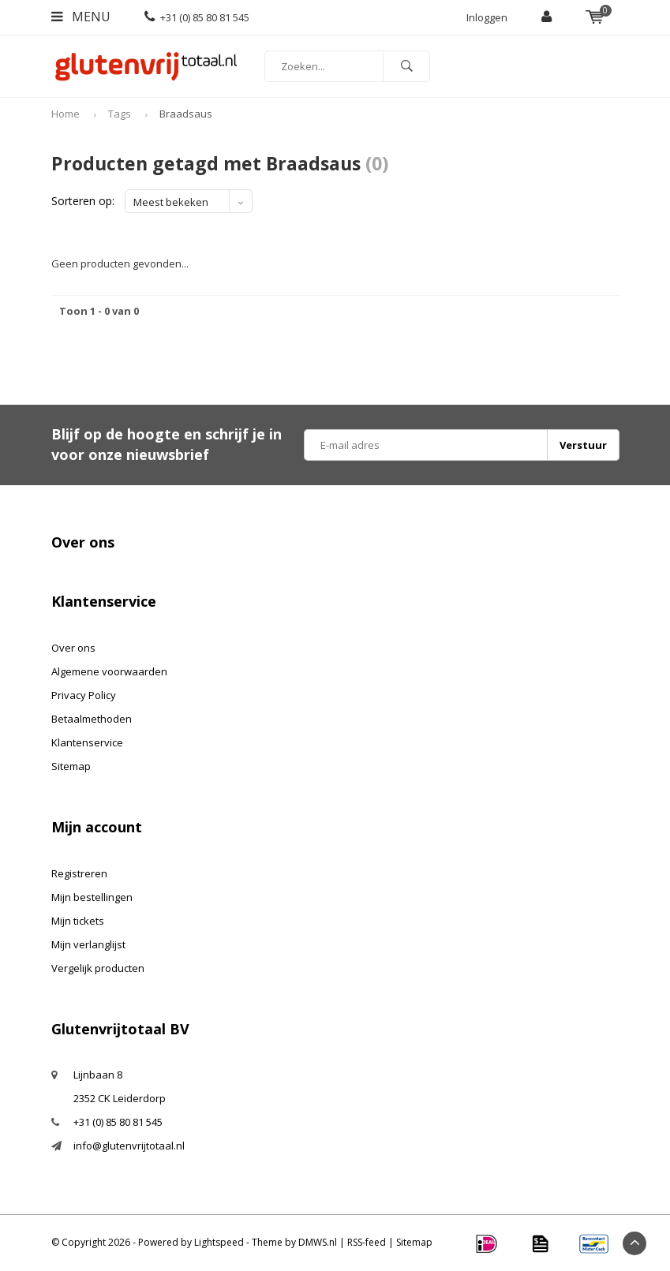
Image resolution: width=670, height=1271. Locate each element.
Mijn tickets (77, 921)
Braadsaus (185, 114)
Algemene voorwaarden (109, 671)
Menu (80, 16)
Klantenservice (87, 742)
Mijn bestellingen (92, 897)
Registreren (79, 873)
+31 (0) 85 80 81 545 (196, 17)
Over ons (73, 648)
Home (65, 114)
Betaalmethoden (91, 719)
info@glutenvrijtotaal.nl (129, 1145)
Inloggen (486, 17)
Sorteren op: (82, 200)
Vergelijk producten (97, 968)
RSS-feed (366, 1242)
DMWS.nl (317, 1242)
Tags (119, 114)
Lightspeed (219, 1242)
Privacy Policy (83, 695)
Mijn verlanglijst (88, 944)
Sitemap (71, 766)
